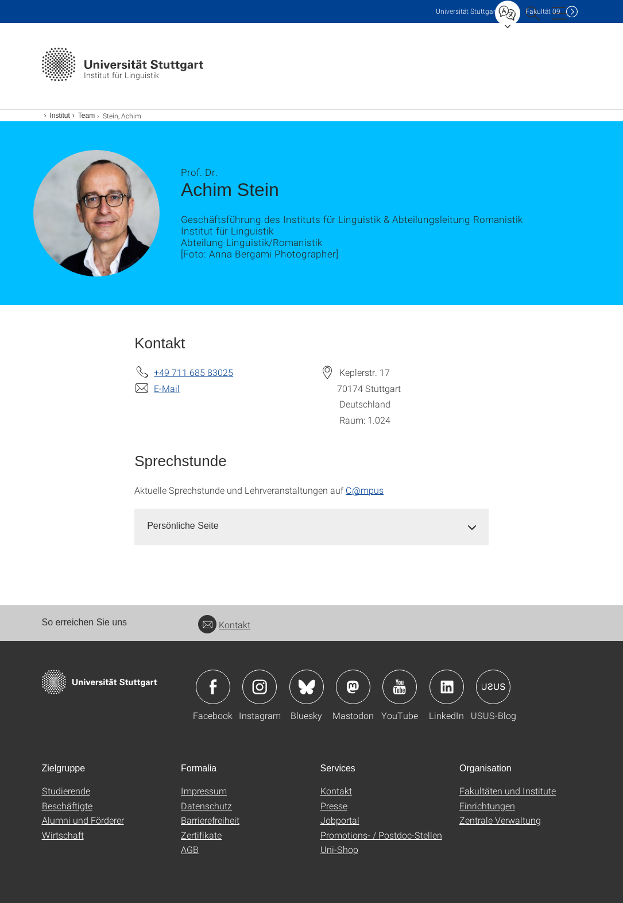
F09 (542, 11)
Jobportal (339, 820)
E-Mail (167, 388)
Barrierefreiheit (210, 820)
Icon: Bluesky (306, 687)
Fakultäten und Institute (507, 791)
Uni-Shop (339, 849)
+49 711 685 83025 (193, 372)
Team (86, 116)
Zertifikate (201, 835)
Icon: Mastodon (353, 687)
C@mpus (365, 490)
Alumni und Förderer (83, 820)
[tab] (311, 526)
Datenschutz (206, 806)
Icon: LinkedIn (446, 687)
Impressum (204, 791)
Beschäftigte (67, 806)
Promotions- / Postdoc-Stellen (381, 835)
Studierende (66, 791)
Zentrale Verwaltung (500, 820)
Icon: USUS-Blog (493, 687)
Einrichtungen (487, 806)
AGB (190, 849)
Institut (60, 116)
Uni (467, 11)
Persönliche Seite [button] (183, 526)
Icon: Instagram (259, 687)
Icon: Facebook (213, 687)
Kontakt (224, 624)
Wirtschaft (63, 835)
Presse (333, 806)
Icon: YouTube (399, 687)
